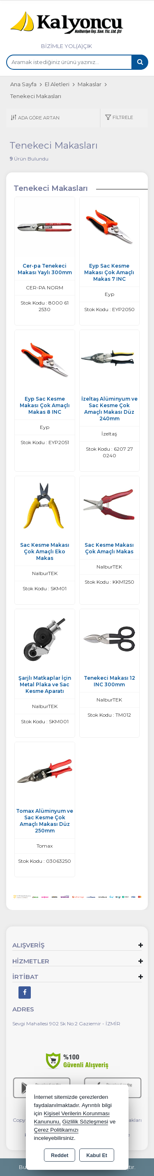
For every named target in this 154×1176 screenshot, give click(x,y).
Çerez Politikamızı (56, 1130)
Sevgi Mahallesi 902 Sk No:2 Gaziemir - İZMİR (66, 1023)
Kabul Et (96, 1155)
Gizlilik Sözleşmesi (85, 1122)
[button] (119, 118)
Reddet (59, 1155)
